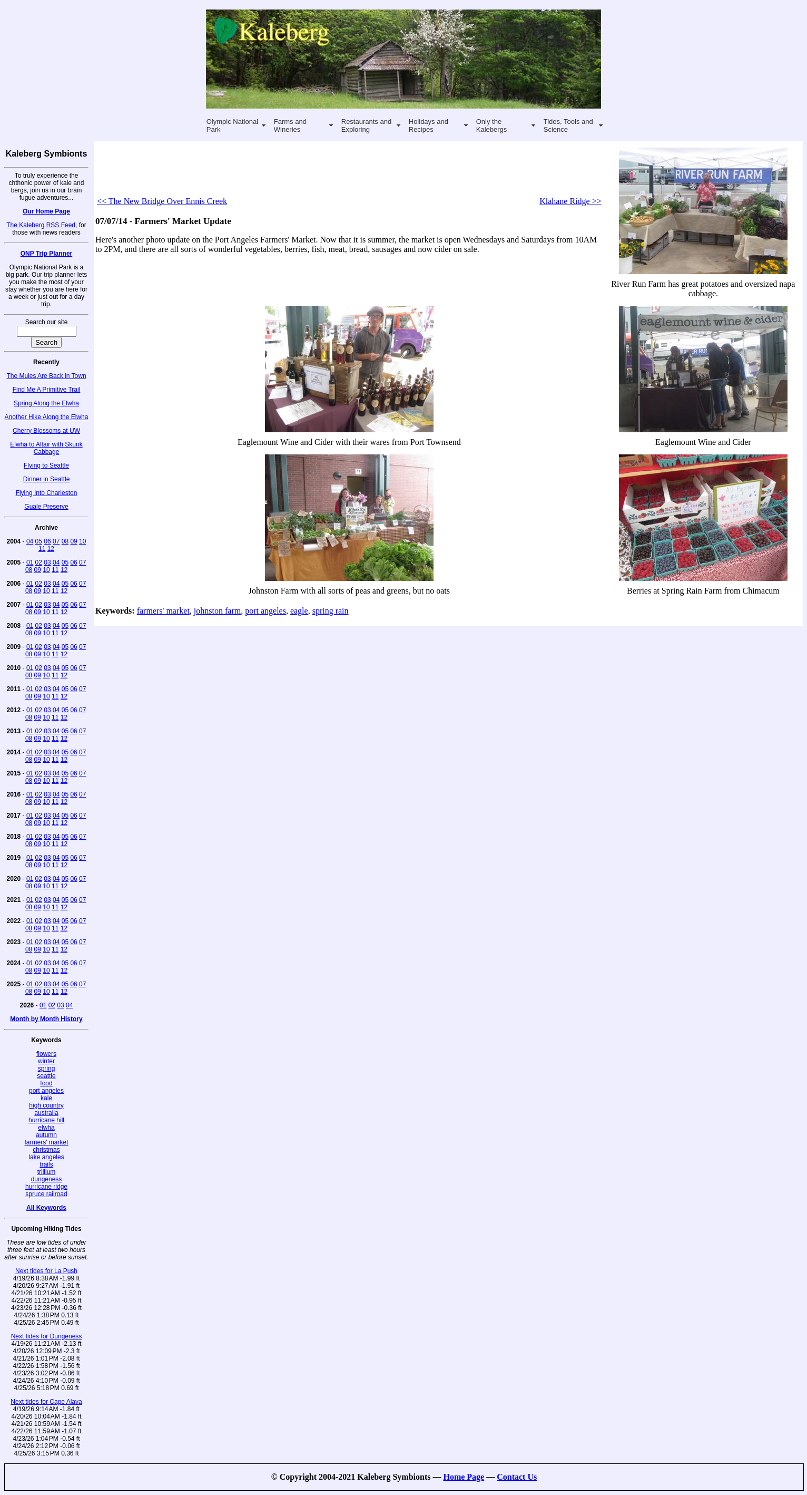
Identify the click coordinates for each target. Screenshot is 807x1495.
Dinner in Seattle (46, 479)
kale (46, 1098)
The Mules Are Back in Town (46, 376)
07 (56, 541)
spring (46, 1068)
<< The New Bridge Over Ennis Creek (162, 201)
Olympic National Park (232, 125)
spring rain (330, 610)
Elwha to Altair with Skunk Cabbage (46, 448)
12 (50, 548)
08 (65, 541)
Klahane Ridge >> (570, 201)
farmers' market (46, 1142)
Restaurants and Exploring (366, 125)
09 (73, 541)
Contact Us (517, 1476)
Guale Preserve (46, 506)
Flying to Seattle (46, 465)
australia (46, 1113)
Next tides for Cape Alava (46, 1401)
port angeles (46, 1090)
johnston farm (217, 610)
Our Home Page (46, 211)
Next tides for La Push (46, 1271)
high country (46, 1105)
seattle (46, 1076)
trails (46, 1164)
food (46, 1083)
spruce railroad (46, 1194)
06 (47, 541)
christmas (46, 1149)
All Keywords (46, 1207)
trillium (46, 1172)
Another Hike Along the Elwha (46, 417)
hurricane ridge (46, 1186)
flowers (46, 1053)
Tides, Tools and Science (568, 125)
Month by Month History (46, 1019)
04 (29, 541)
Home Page (463, 1476)
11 (41, 548)
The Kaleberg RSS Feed (40, 225)
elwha (46, 1127)
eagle (299, 610)
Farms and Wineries (290, 125)
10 (82, 541)
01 (29, 562)
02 (38, 562)
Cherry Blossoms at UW (46, 430)
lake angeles (46, 1157)
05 (38, 541)
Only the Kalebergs (491, 125)
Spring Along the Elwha (46, 403)
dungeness (46, 1179)
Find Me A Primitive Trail (47, 389)
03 (47, 562)
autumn (46, 1135)
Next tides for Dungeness (46, 1336)
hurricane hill (46, 1120)
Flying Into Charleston (46, 493)
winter (46, 1061)
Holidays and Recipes (428, 125)
